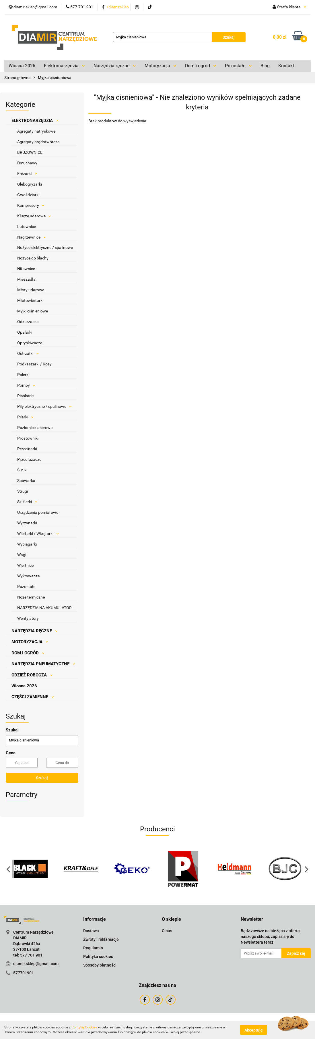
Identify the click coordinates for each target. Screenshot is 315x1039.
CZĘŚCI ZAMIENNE (32, 696)
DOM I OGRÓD (27, 653)
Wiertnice (25, 565)
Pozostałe (238, 65)
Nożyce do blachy (32, 258)
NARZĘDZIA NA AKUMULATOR (44, 607)
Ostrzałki (28, 353)
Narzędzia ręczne (115, 65)
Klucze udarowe (34, 216)
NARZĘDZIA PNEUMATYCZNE (43, 663)
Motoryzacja (160, 65)
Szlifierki (27, 501)
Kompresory (30, 205)
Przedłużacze (29, 459)
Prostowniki (27, 438)
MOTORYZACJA (29, 641)
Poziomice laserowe (34, 427)
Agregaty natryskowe (36, 131)
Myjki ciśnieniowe (32, 311)
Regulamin (93, 948)
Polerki (23, 374)
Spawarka (26, 480)
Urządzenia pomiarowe (37, 512)
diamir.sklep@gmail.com (36, 963)
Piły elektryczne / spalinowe (44, 406)
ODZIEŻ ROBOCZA (31, 675)
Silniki (22, 470)
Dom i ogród (200, 65)
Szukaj (42, 778)
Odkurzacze (27, 321)
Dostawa (91, 930)
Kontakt (286, 65)
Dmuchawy (27, 163)
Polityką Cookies (84, 1027)
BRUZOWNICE (29, 152)
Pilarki (25, 417)
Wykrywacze (28, 576)
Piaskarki (25, 395)
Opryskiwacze (29, 343)
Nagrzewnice (31, 237)
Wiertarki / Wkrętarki (38, 533)
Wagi (21, 554)
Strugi (22, 491)
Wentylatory (28, 618)
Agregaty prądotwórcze (38, 141)
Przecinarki (27, 448)
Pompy (26, 385)
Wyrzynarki (27, 523)
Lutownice (26, 226)
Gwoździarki (28, 194)
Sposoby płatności (99, 965)
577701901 (23, 973)
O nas (167, 930)
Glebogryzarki (29, 184)
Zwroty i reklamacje (101, 939)
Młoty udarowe (30, 290)
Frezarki (27, 173)
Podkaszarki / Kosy (34, 364)
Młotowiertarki (30, 300)
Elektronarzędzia (64, 65)
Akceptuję (253, 1030)
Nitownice (26, 268)
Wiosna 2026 (22, 65)
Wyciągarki (27, 544)
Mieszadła (26, 279)
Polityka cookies (98, 956)
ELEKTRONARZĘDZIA (35, 120)
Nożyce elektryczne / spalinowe (45, 247)
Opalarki (24, 332)
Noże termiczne (31, 597)
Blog (265, 65)
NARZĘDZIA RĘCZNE (34, 630)
